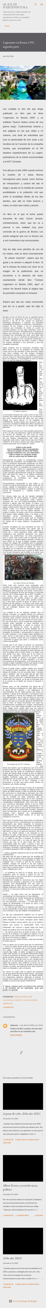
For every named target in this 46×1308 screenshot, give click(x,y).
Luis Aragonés (30, 1000)
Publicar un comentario (27, 1140)
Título (7, 26)
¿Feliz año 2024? (12, 1258)
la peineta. (18, 1000)
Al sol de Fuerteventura (15, 5)
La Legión (7, 1000)
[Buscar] (35, 4)
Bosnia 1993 (26, 997)
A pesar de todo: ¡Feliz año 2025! (21, 1113)
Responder (16, 1035)
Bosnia (16, 997)
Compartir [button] (8, 1007)
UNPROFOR (8, 1003)
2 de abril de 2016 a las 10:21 (31, 1025)
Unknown (14, 1025)
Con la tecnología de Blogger (23, 1301)
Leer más (7, 1143)
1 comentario (22, 1215)
